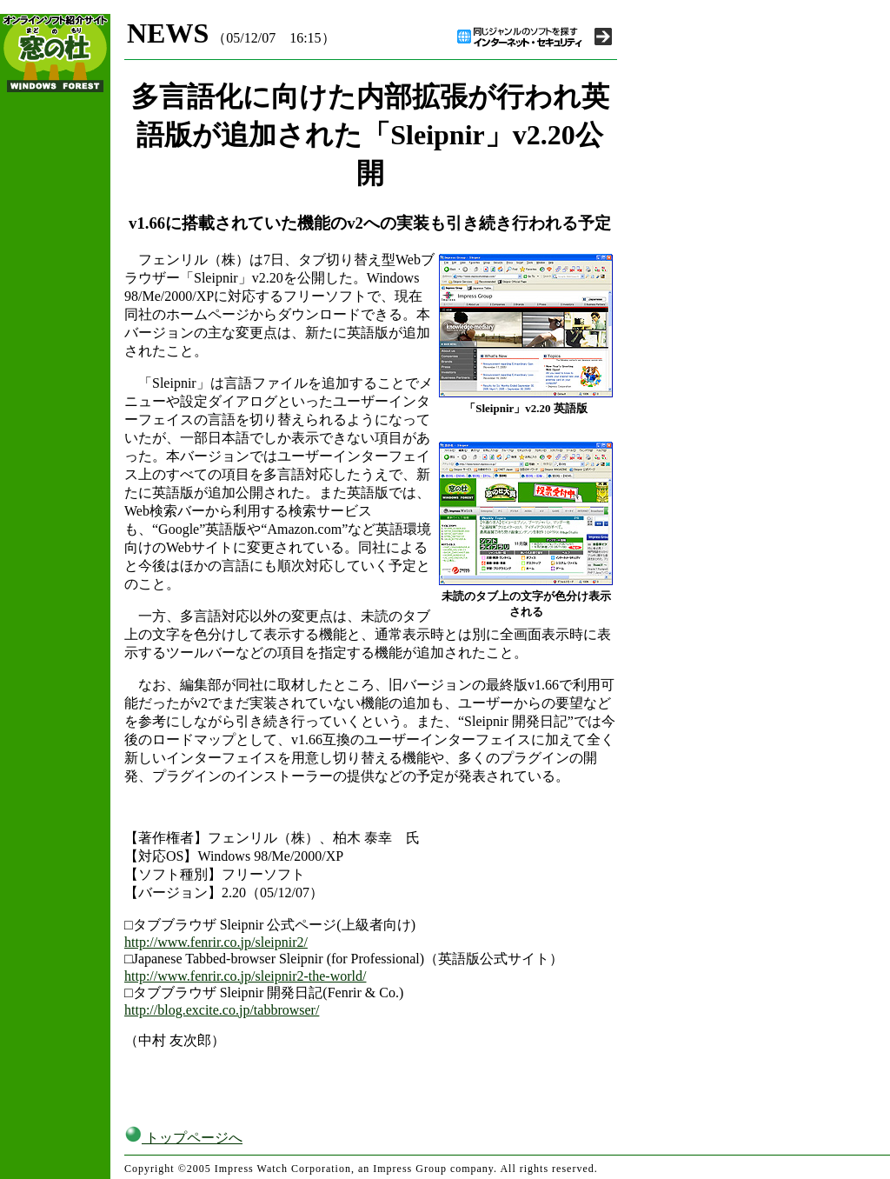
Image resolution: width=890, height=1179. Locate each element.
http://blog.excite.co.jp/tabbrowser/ (221, 1009)
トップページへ (183, 1137)
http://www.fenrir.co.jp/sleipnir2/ (216, 942)
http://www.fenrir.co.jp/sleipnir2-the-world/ (245, 976)
